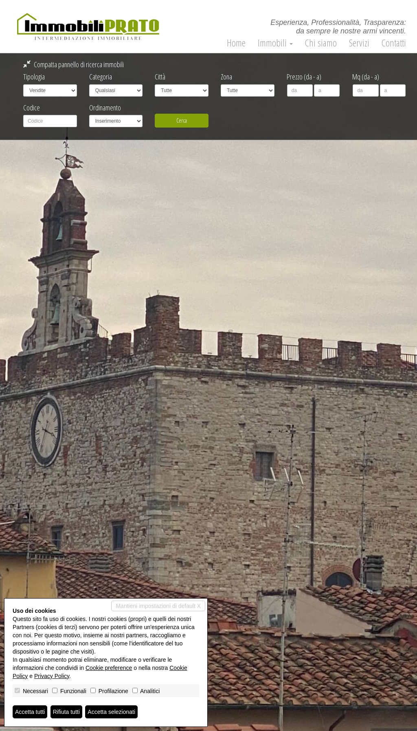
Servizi (359, 43)
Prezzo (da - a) (304, 76)
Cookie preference (109, 668)
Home (236, 43)
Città (160, 76)
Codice (31, 107)
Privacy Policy (51, 676)
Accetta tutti (30, 712)
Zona (226, 76)
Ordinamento (105, 107)
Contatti (394, 43)
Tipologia (34, 76)
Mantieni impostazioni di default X (158, 606)
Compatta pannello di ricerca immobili (73, 64)
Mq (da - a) (365, 76)
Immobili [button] (275, 43)
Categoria (100, 76)
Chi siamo (321, 43)
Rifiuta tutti (66, 712)
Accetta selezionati (111, 712)
